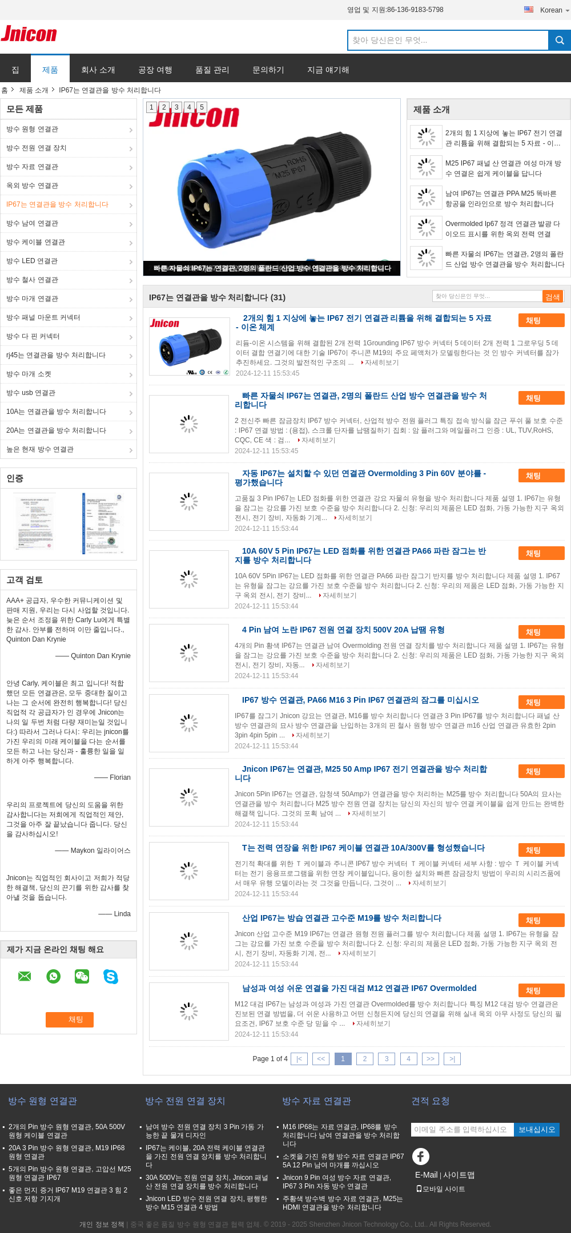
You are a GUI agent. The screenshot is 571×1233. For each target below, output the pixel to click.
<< (321, 1059)
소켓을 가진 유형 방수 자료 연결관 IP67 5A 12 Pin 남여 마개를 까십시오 (343, 1161)
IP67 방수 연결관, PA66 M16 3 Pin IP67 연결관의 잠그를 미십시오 (360, 699)
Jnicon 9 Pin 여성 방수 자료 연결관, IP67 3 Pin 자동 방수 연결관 (337, 1182)
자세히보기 (382, 362)
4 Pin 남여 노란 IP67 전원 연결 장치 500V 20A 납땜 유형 (343, 629)
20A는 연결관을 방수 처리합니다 (56, 430)
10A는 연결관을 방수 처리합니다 (56, 412)
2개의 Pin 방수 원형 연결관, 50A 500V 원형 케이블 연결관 (67, 1131)
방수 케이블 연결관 (35, 242)
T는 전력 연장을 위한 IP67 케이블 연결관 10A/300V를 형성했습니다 (363, 847)
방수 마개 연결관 (32, 299)
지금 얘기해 (328, 69)
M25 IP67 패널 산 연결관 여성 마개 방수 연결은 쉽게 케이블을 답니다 (503, 168)
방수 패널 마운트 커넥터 (43, 317)
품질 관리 (212, 69)
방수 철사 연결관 (32, 280)
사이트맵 (459, 1174)
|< (299, 1059)
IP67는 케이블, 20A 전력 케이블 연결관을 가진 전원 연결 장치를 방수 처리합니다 (206, 1156)
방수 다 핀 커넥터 (33, 336)
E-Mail (426, 1174)
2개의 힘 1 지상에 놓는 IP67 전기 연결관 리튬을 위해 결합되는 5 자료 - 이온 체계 (503, 138)
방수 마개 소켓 (28, 374)
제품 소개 (34, 90)
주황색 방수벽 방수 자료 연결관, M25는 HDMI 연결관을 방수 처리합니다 (343, 1203)
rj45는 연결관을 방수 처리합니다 (56, 355)
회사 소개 (98, 69)
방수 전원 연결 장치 (36, 148)
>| (452, 1059)
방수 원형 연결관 (32, 129)
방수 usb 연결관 (30, 393)
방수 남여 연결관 (32, 223)
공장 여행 (155, 69)
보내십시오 (537, 1129)
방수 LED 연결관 (32, 261)
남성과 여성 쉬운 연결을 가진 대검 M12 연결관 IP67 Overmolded (359, 988)
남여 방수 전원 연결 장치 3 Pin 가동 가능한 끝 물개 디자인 (205, 1131)
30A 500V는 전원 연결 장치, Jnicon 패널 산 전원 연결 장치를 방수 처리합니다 (207, 1182)
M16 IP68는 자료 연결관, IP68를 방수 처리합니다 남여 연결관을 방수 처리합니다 (341, 1135)
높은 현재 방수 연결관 (40, 449)
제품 (50, 69)
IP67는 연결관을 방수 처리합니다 (57, 204)
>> (431, 1059)
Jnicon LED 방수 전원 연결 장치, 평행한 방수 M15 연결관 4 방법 (206, 1203)
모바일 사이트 (440, 1189)
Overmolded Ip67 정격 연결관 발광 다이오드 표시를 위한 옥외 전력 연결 (502, 229)
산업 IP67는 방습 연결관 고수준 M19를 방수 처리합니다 (341, 917)
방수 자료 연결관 (32, 167)
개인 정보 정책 (101, 1224)
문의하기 (268, 69)
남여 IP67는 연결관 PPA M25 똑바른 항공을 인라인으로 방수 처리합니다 (501, 199)
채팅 (541, 321)
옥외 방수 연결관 (32, 186)
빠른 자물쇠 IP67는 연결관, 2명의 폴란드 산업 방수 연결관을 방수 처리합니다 (272, 268)
